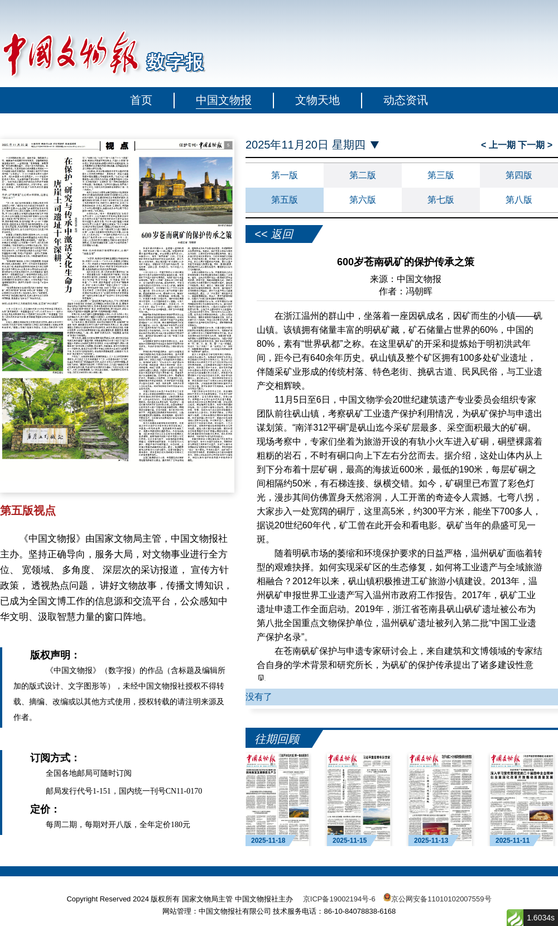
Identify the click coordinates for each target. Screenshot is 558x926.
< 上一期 (499, 145)
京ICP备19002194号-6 (339, 899)
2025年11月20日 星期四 (305, 145)
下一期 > (535, 145)
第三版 (440, 175)
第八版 (519, 199)
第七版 (440, 199)
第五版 (284, 199)
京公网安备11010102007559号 (441, 899)
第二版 (362, 175)
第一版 (284, 175)
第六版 (362, 199)
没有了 (259, 696)
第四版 (519, 175)
